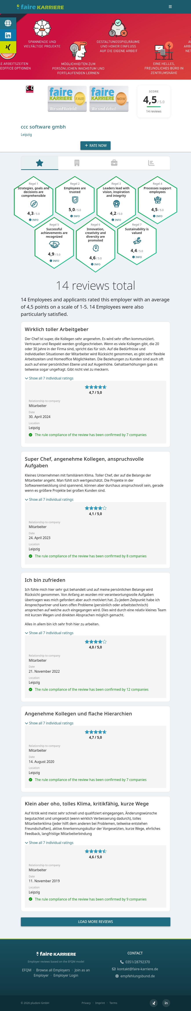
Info (33, 220)
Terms (113, 1003)
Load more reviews (95, 922)
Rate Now (95, 145)
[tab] (39, 163)
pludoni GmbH (40, 1003)
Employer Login (65, 975)
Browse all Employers (53, 970)
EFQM (26, 970)
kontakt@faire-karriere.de (135, 969)
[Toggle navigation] (170, 6)
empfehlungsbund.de (135, 976)
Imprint (100, 1003)
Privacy (86, 1003)
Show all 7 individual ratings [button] (49, 379)
